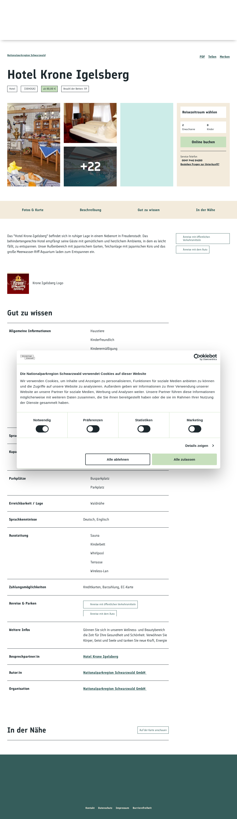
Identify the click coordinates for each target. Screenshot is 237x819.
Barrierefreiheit (142, 807)
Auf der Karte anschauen (153, 730)
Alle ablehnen (118, 459)
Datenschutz (105, 807)
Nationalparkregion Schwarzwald (26, 55)
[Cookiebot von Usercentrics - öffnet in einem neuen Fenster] (197, 357)
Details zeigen (196, 446)
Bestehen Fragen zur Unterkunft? (199, 164)
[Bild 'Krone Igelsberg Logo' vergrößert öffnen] (18, 283)
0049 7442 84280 (192, 160)
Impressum (122, 807)
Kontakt (90, 807)
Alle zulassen (184, 459)
